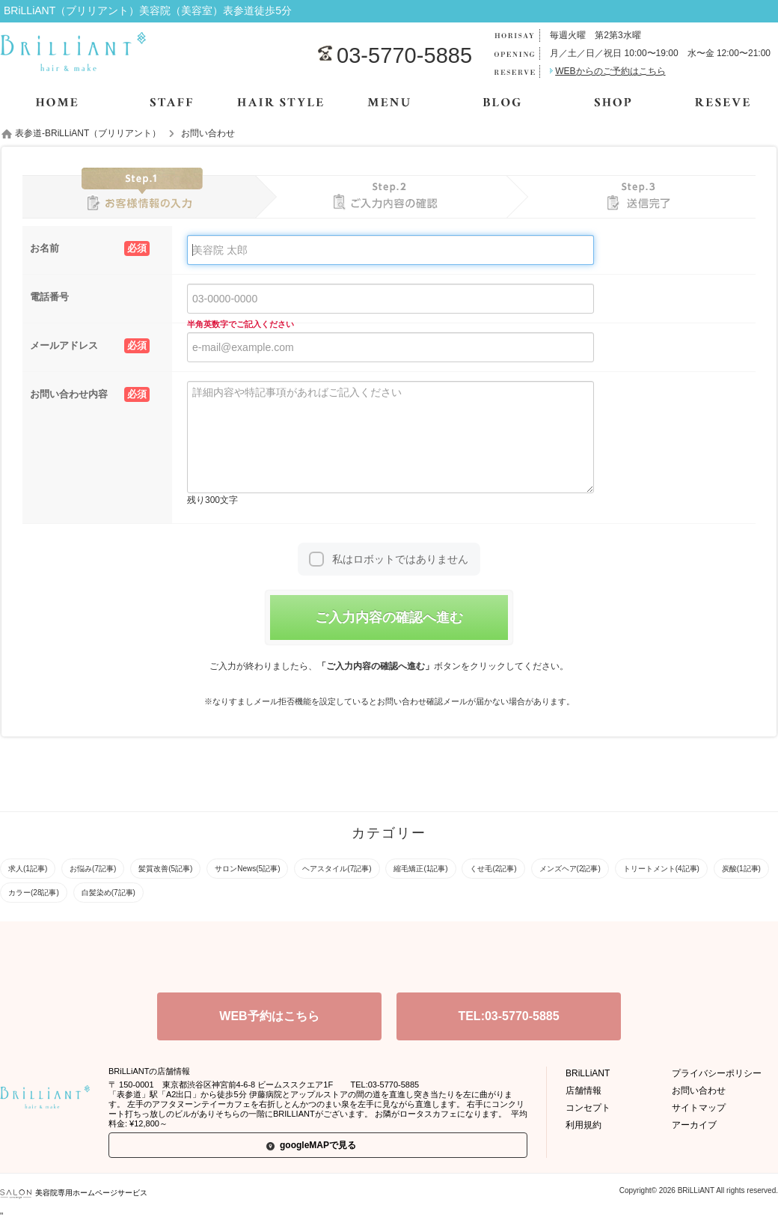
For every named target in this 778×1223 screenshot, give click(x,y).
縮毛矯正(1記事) (420, 868)
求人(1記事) (27, 868)
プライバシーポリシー (717, 1073)
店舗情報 (583, 1090)
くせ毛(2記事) (493, 868)
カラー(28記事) (33, 892)
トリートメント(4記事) (661, 868)
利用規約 (583, 1125)
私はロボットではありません (400, 559)
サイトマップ (699, 1107)
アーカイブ (694, 1125)
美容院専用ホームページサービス (73, 1193)
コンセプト (588, 1107)
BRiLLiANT (588, 1073)
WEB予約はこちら (269, 1016)
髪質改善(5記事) (165, 868)
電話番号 (49, 296)
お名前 (90, 248)
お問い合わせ (699, 1090)
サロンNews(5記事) (247, 868)
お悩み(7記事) (93, 868)
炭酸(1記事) (741, 868)
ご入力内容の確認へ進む (389, 617)
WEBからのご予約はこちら (610, 71)
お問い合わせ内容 (90, 394)
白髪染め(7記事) (108, 892)
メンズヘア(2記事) (570, 868)
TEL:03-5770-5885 (508, 1016)
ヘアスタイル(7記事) (336, 868)
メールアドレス (90, 345)
